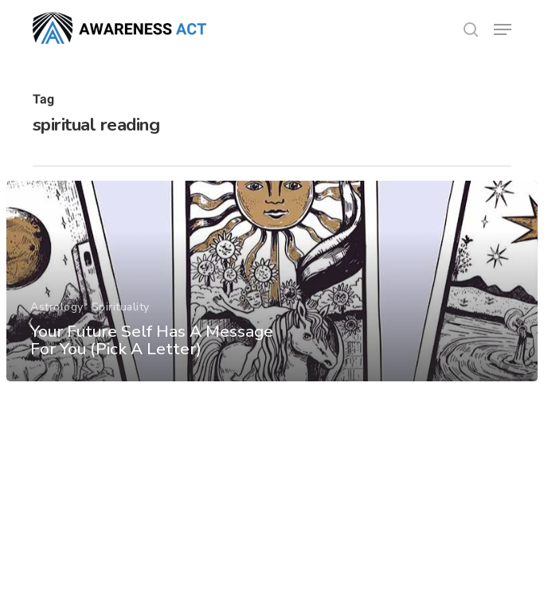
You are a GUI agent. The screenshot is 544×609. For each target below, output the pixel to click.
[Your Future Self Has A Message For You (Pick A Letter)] (272, 281)
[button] (502, 29)
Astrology (57, 306)
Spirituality (121, 306)
